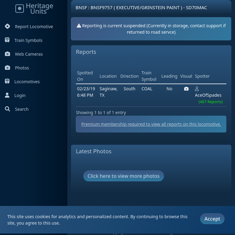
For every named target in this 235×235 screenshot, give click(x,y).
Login (15, 95)
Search (16, 109)
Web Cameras (24, 54)
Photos (17, 68)
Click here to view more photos (124, 176)
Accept (212, 218)
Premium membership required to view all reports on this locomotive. (151, 124)
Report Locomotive (29, 26)
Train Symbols (24, 40)
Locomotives (22, 81)
